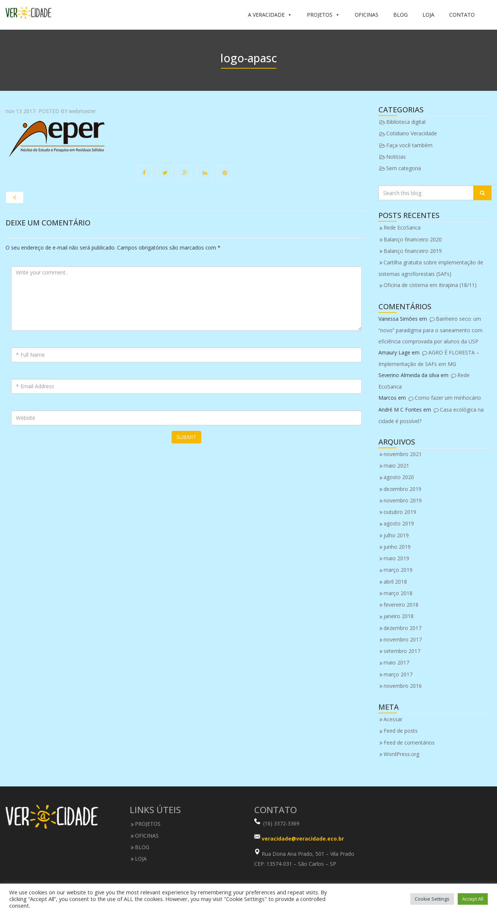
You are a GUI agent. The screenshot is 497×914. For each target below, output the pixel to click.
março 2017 (398, 674)
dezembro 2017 (402, 627)
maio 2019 (396, 558)
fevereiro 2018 (401, 604)
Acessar (393, 719)
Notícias (396, 156)
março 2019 (398, 569)
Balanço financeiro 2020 (413, 239)
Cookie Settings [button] (432, 898)
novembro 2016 (403, 685)
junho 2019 (397, 546)
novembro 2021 (403, 454)
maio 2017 (396, 662)
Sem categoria (403, 168)
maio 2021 (396, 465)
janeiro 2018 (399, 616)
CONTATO (462, 14)
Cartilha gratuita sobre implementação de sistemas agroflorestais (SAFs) (430, 268)
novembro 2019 (403, 500)
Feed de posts (401, 730)
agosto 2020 (399, 477)
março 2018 (398, 593)
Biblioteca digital (405, 121)
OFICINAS (366, 14)
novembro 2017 (403, 639)
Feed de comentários (409, 742)
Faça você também (409, 145)
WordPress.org (401, 754)
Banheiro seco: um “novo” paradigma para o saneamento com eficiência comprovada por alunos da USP (430, 330)
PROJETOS (323, 15)
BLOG (400, 14)
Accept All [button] (472, 898)
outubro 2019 (400, 511)
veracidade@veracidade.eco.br (303, 838)
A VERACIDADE (270, 15)
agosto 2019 (399, 523)
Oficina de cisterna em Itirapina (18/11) (430, 284)
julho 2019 (396, 535)
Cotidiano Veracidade (411, 133)
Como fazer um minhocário (448, 397)
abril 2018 (395, 581)
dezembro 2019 (402, 488)
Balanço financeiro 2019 (413, 250)
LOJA (428, 14)
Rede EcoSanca (402, 227)
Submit (186, 436)
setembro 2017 (402, 650)
